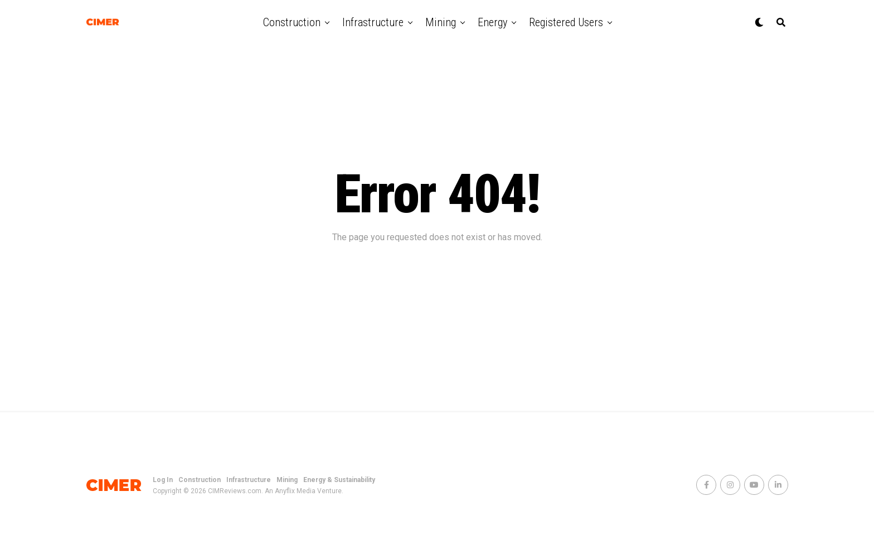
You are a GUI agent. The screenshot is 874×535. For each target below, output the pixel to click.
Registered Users (566, 22)
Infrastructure (373, 22)
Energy (492, 22)
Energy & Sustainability (339, 480)
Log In (163, 480)
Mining (440, 22)
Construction (292, 22)
